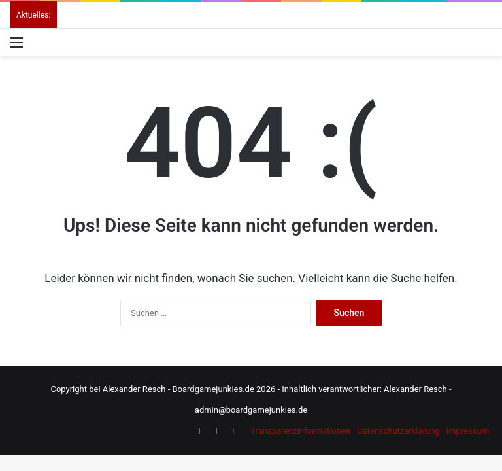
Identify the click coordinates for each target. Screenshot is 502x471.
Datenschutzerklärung (398, 431)
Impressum (467, 431)
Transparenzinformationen (300, 431)
